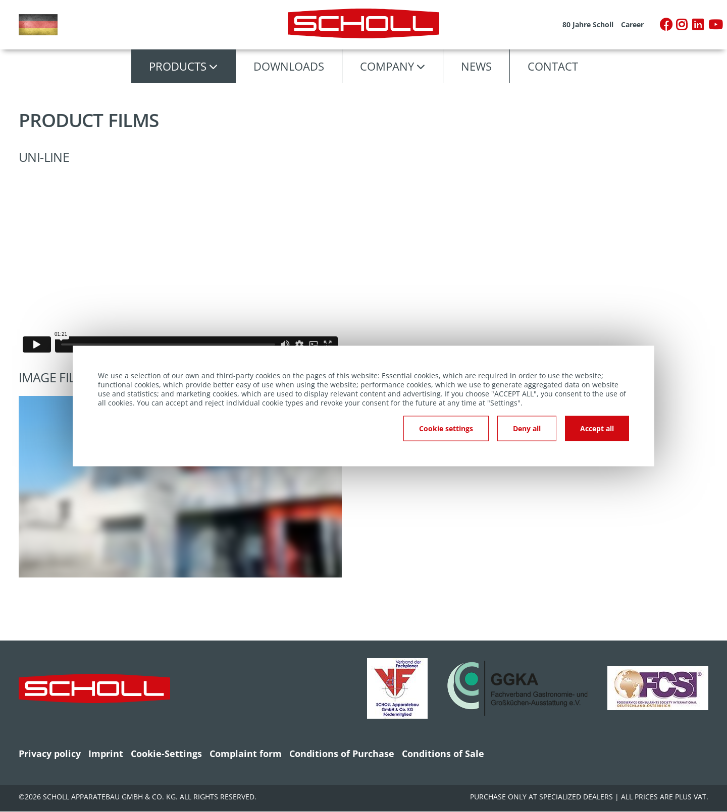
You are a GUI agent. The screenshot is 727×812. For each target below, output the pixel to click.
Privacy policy (50, 753)
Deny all (527, 428)
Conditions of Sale (443, 753)
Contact (553, 66)
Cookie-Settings (166, 753)
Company (387, 66)
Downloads (288, 66)
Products (177, 66)
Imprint (105, 753)
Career (632, 24)
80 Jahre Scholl (587, 24)
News (476, 66)
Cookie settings (446, 428)
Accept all (597, 428)
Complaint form (246, 753)
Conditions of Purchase (341, 753)
